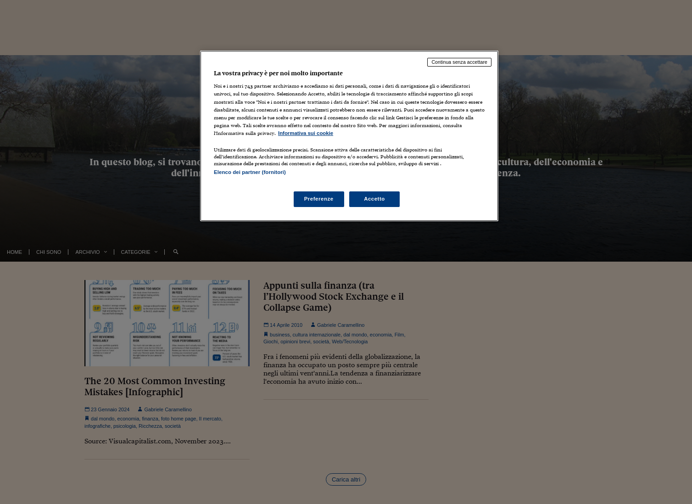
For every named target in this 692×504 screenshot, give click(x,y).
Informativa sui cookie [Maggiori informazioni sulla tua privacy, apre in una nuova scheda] (305, 133)
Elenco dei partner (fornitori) (250, 172)
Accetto (374, 199)
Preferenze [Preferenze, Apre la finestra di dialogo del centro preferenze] (319, 199)
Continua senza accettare (459, 62)
